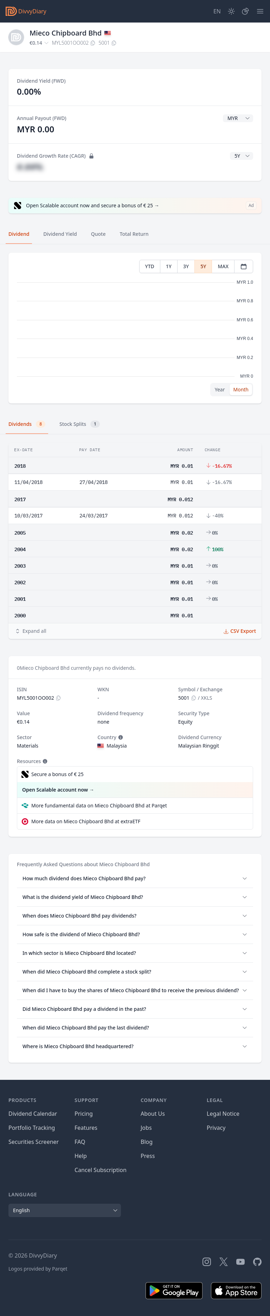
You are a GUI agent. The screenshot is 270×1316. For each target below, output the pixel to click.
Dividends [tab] (26, 424)
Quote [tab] (98, 234)
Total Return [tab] (134, 234)
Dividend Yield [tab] (60, 234)
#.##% (30, 166)
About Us (153, 1113)
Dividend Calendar (32, 1113)
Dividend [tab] (18, 234)
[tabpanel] (135, 328)
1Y (169, 266)
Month (241, 389)
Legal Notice (223, 1113)
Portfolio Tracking (31, 1128)
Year (220, 389)
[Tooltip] (119, 737)
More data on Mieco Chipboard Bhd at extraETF (85, 821)
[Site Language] (217, 11)
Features (86, 1128)
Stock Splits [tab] (79, 424)
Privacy (216, 1128)
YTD (149, 266)
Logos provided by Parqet (38, 1268)
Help (81, 1156)
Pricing (84, 1113)
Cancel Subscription (101, 1170)
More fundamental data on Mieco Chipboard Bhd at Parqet (99, 805)
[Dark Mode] (231, 11)
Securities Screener (33, 1142)
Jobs (146, 1128)
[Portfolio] (245, 11)
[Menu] (260, 11)
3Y (186, 266)
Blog (147, 1142)
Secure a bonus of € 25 (57, 774)
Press (148, 1156)
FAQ (80, 1142)
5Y (203, 266)
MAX (223, 266)
